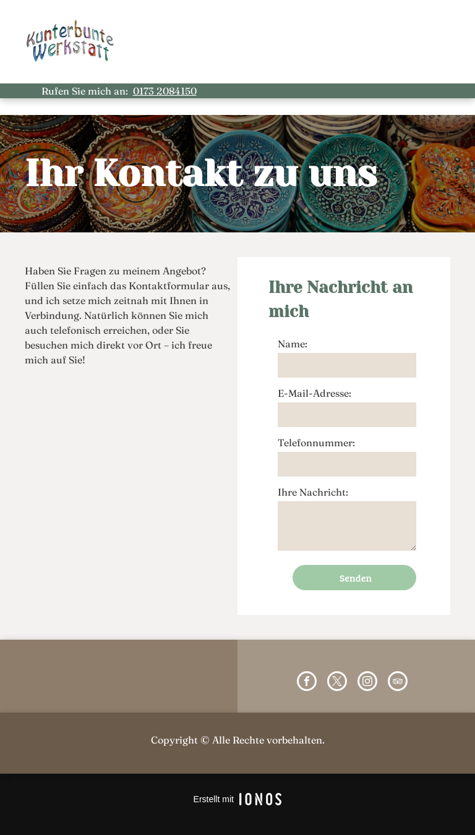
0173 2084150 (165, 91)
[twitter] (337, 682)
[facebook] (307, 682)
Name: (292, 343)
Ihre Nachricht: (313, 492)
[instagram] (367, 682)
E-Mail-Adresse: (314, 393)
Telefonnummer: (316, 442)
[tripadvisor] (398, 682)
